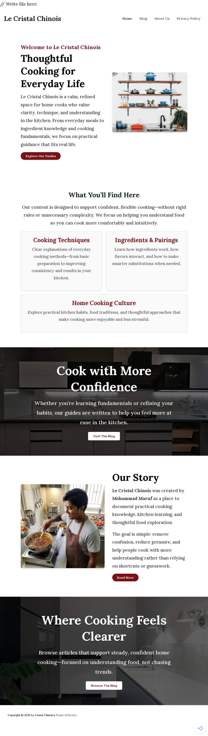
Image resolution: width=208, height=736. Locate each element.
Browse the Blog (104, 685)
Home (131, 18)
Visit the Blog (104, 436)
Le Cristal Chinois (32, 18)
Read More (125, 577)
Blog (145, 18)
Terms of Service (66, 715)
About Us (163, 18)
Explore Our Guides (41, 156)
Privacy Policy (189, 18)
